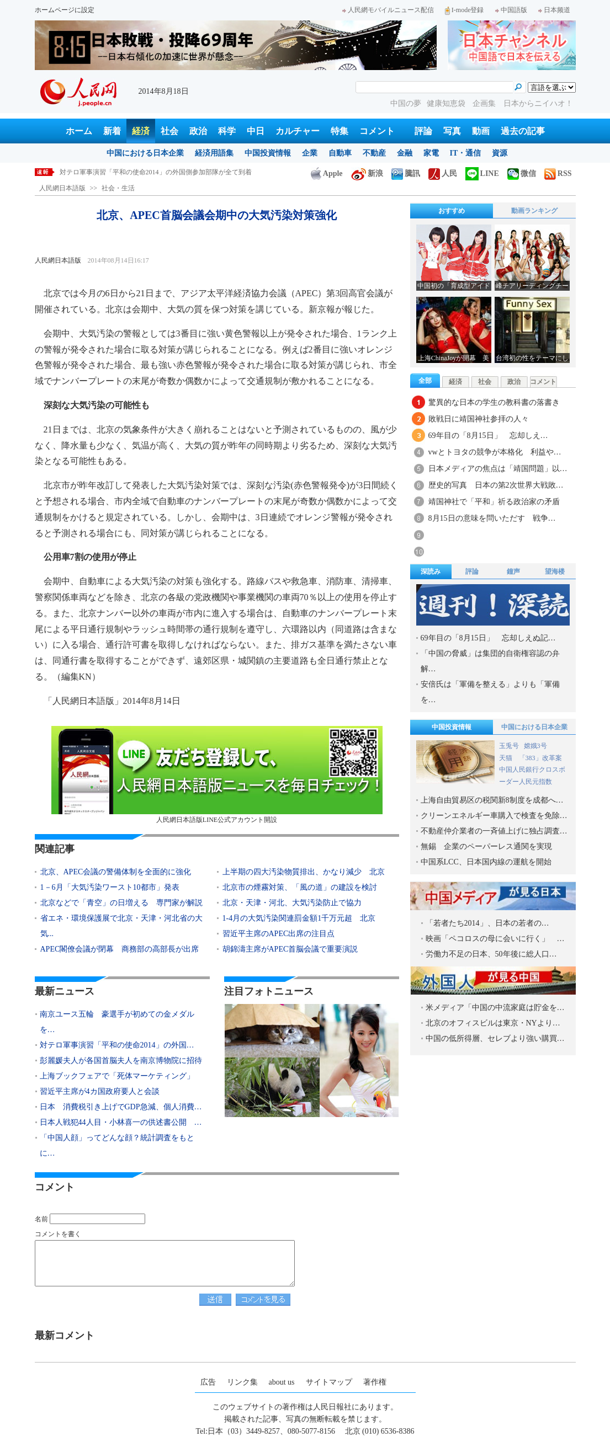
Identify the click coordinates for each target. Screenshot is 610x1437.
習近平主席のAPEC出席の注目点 (278, 933)
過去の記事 (523, 131)
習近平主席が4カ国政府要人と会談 (100, 1091)
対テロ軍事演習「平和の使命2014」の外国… (117, 1045)
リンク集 (242, 1382)
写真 (452, 131)
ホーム (79, 131)
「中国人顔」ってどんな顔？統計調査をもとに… (117, 1145)
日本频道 (554, 10)
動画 (481, 131)
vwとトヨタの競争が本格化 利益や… (494, 452)
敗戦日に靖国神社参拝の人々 (478, 419)
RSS (558, 173)
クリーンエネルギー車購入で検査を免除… (494, 815)
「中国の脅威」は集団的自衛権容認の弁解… (490, 661)
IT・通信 (465, 153)
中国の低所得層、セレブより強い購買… (495, 1038)
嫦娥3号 (535, 746)
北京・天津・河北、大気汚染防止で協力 (292, 903)
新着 (112, 131)
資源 (499, 153)
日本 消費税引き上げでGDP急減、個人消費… (121, 1107)
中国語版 (511, 10)
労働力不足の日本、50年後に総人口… (491, 954)
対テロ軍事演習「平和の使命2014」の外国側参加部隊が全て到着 (156, 172)
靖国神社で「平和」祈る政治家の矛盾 (494, 502)
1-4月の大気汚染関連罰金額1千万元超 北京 (299, 918)
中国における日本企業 (145, 153)
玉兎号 (509, 746)
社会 (169, 131)
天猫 (506, 758)
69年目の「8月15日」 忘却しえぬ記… (488, 638)
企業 (309, 153)
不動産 (374, 153)
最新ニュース (64, 991)
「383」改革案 (540, 758)
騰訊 (405, 173)
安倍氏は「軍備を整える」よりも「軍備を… (490, 692)
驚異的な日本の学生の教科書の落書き (494, 402)
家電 (431, 153)
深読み (431, 571)
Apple (327, 173)
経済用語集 (214, 153)
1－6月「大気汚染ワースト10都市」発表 (109, 887)
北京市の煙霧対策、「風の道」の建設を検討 (299, 887)
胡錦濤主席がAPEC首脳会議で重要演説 (290, 949)
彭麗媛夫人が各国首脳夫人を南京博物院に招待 (121, 1060)
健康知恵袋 (447, 103)
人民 (442, 173)
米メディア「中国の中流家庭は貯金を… (495, 1007)
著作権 (374, 1382)
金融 (404, 153)
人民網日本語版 (62, 188)
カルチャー (297, 131)
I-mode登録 (464, 10)
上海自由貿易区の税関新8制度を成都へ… (492, 800)
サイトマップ (329, 1382)
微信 (521, 173)
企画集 (485, 103)
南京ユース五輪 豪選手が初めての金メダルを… (117, 1022)
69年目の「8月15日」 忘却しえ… (488, 435)
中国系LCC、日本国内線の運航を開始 (486, 862)
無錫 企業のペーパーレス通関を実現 (486, 846)
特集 (339, 131)
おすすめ (451, 211)
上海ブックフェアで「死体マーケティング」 (117, 1076)
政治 (198, 131)
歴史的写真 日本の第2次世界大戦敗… (496, 485)
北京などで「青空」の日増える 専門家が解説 (121, 903)
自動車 (340, 153)
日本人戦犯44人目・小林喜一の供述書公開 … (121, 1122)
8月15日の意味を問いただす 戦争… (492, 518)
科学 (227, 131)
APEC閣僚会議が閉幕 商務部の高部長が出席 (119, 949)
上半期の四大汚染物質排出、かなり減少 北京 (303, 872)
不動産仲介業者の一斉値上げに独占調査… (494, 831)
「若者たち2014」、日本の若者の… (487, 923)
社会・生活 (118, 188)
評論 (423, 131)
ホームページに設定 (64, 10)
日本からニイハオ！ (538, 103)
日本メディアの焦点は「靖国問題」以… (497, 468)
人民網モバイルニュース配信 (388, 10)
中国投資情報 (268, 153)
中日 (255, 131)
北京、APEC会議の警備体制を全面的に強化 (116, 872)
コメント (377, 131)
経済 (141, 131)
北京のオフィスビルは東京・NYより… (493, 1023)
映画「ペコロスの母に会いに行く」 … (495, 938)
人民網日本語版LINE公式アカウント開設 (217, 775)
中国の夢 (405, 103)
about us (282, 1382)
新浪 (367, 173)
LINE (482, 173)
